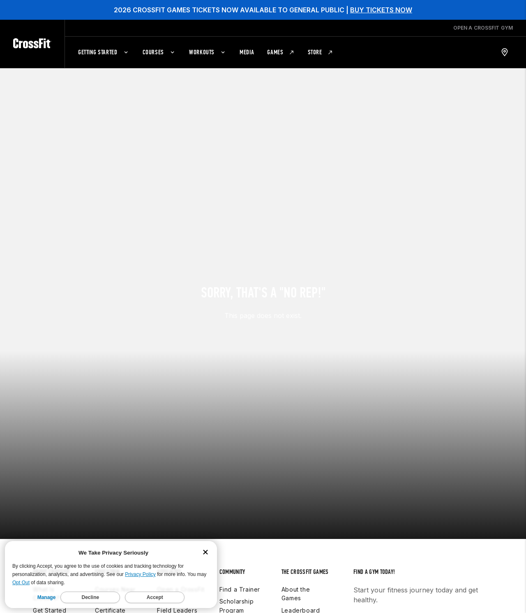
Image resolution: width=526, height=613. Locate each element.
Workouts (295, 603)
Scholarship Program (236, 575)
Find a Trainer (239, 557)
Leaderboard (300, 578)
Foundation (235, 590)
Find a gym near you (386, 588)
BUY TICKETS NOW (381, 10)
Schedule (295, 590)
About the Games (295, 562)
